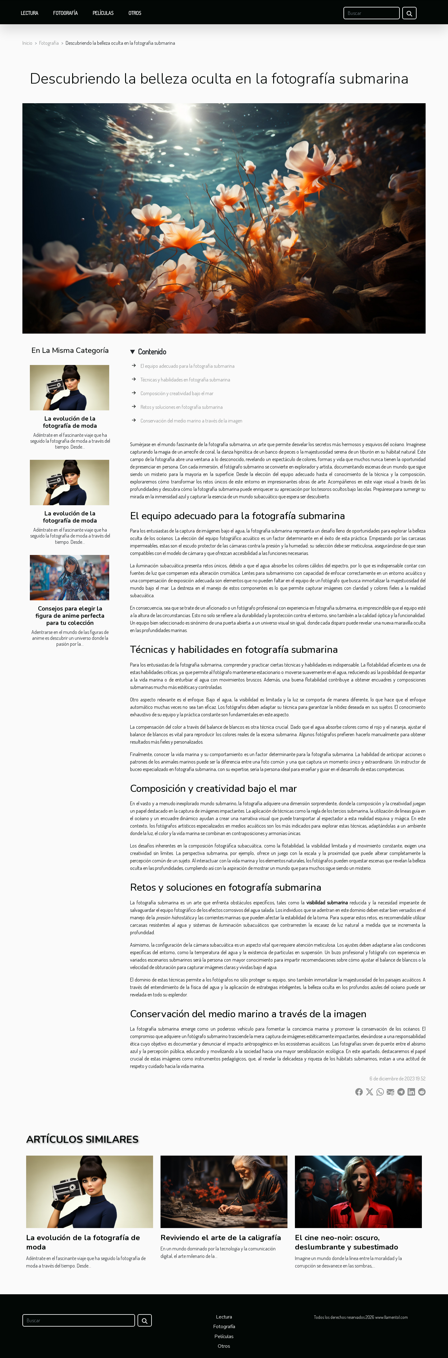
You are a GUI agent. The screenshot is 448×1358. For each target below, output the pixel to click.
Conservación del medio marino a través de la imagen (191, 421)
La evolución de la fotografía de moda (70, 422)
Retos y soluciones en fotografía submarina (182, 407)
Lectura (29, 13)
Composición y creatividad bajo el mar (177, 393)
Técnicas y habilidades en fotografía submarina (185, 379)
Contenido (152, 351)
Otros (134, 13)
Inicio (27, 43)
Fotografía (65, 13)
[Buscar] (371, 13)
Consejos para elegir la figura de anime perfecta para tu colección (70, 616)
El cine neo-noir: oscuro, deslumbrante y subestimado (346, 1242)
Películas (103, 13)
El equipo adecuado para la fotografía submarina (188, 366)
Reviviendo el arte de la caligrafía (221, 1238)
